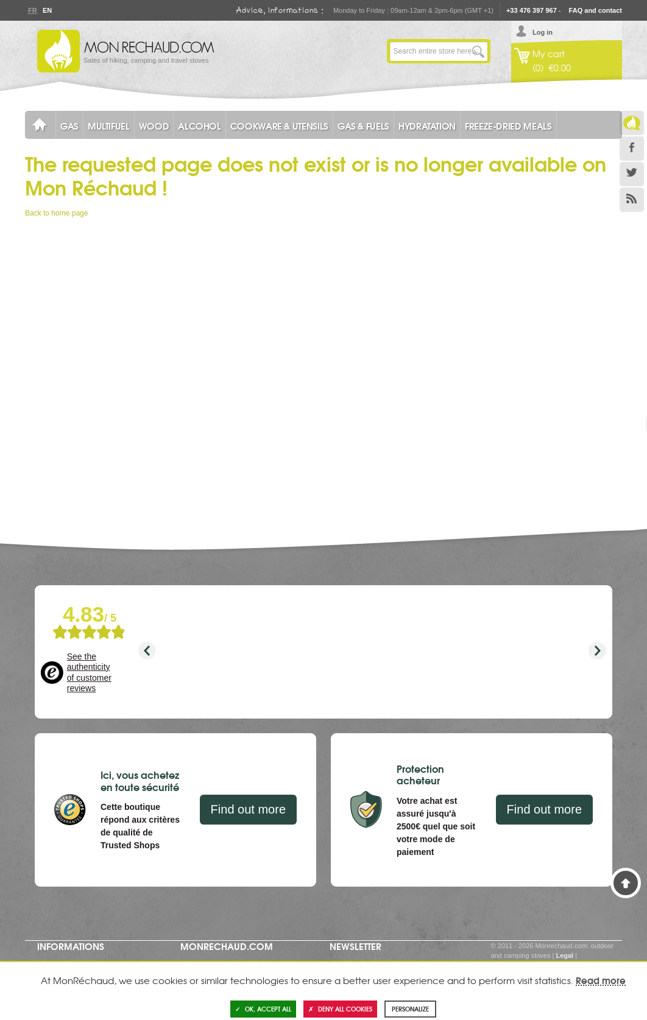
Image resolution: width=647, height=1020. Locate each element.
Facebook (632, 148)
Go (478, 51)
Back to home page (56, 213)
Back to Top (625, 883)
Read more (601, 980)
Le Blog (632, 123)
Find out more (248, 809)
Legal (564, 955)
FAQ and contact (595, 10)
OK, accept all (263, 1008)
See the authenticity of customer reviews (89, 673)
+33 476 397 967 (531, 10)
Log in (542, 32)
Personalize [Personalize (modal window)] (410, 1008)
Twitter (632, 174)
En (47, 10)
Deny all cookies (340, 1008)
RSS (632, 200)
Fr (32, 10)
